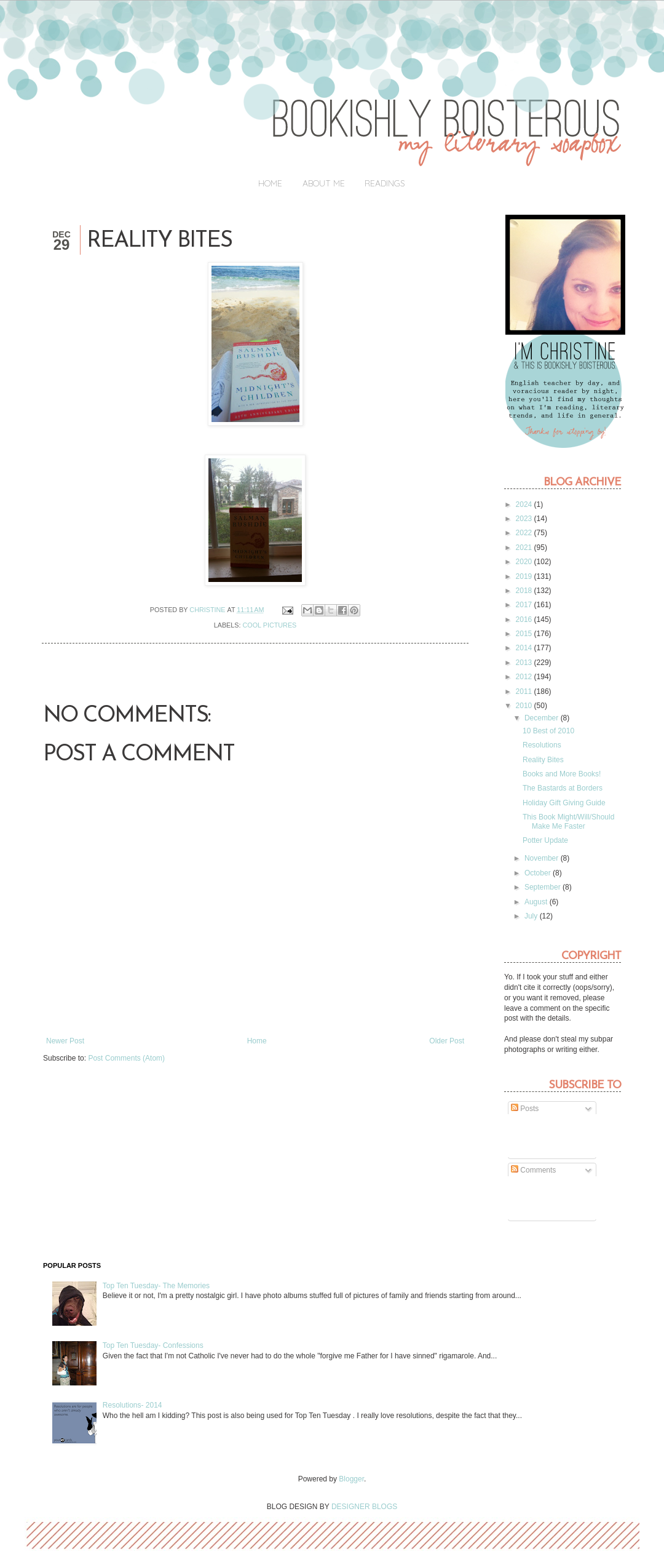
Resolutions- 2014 (132, 1405)
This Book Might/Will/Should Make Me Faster (568, 821)
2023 (525, 518)
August (537, 902)
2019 (525, 576)
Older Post (446, 1041)
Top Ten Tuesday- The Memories (156, 1285)
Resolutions (542, 745)
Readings (385, 183)
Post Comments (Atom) (126, 1058)
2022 (525, 532)
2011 (525, 691)
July (532, 916)
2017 (525, 604)
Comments (533, 1170)
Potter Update (545, 840)
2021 (525, 547)
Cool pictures (270, 625)
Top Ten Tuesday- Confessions (153, 1345)
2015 (525, 633)
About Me (323, 183)
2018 (525, 590)
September (543, 887)
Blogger (351, 1479)
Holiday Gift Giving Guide (564, 803)
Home (270, 183)
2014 (525, 648)
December (542, 718)
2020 (525, 561)
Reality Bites (543, 759)
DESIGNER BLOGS (364, 1506)
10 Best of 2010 (548, 731)
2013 (525, 662)
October (538, 873)
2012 (525, 676)
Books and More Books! (562, 774)
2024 (525, 504)
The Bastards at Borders (563, 788)
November (542, 858)
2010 (525, 705)
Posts (525, 1108)
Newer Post (65, 1041)
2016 (525, 619)
